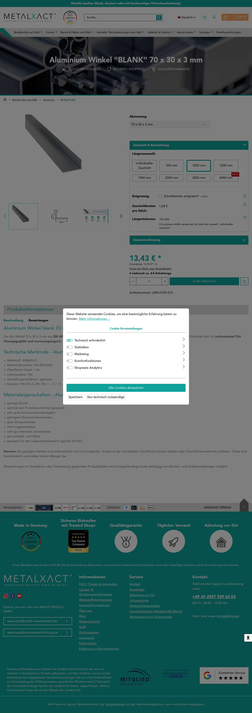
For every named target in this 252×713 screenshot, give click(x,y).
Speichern (76, 397)
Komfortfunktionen (87, 361)
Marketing (81, 354)
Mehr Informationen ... (94, 319)
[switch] (70, 347)
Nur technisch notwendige (105, 397)
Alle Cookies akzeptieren (126, 387)
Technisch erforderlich (89, 340)
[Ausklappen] (183, 339)
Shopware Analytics (88, 367)
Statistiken (81, 347)
